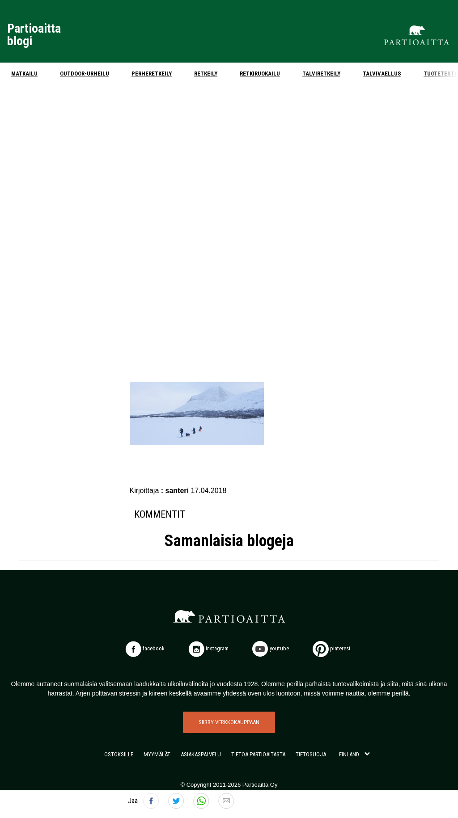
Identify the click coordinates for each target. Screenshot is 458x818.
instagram (208, 648)
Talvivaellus (382, 73)
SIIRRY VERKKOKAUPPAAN (229, 722)
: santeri (176, 490)
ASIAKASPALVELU (201, 754)
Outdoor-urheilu (84, 73)
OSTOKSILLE (118, 754)
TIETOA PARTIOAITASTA (258, 754)
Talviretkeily (321, 73)
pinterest (332, 648)
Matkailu (24, 73)
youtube (270, 648)
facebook (145, 648)
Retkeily (205, 73)
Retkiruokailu (260, 73)
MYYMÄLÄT (157, 754)
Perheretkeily (151, 73)
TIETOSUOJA (311, 754)
